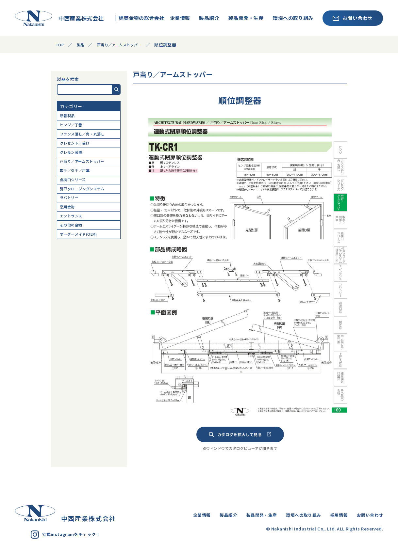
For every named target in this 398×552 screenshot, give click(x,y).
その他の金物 (73, 244)
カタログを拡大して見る (240, 434)
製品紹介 (209, 17)
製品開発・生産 (246, 17)
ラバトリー (71, 212)
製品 (82, 44)
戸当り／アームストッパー (86, 169)
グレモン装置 (73, 159)
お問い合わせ (353, 17)
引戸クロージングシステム (86, 201)
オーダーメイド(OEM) (82, 255)
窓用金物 (69, 223)
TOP (60, 44)
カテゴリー (71, 106)
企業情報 (180, 17)
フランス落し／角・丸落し (86, 137)
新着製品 (69, 116)
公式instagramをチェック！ (69, 534)
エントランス (73, 233)
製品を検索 (68, 79)
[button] (116, 89)
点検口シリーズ (75, 191)
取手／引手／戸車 (77, 180)
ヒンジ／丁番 (73, 127)
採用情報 (333, 514)
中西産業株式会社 (59, 17)
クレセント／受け (77, 148)
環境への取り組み (293, 17)
